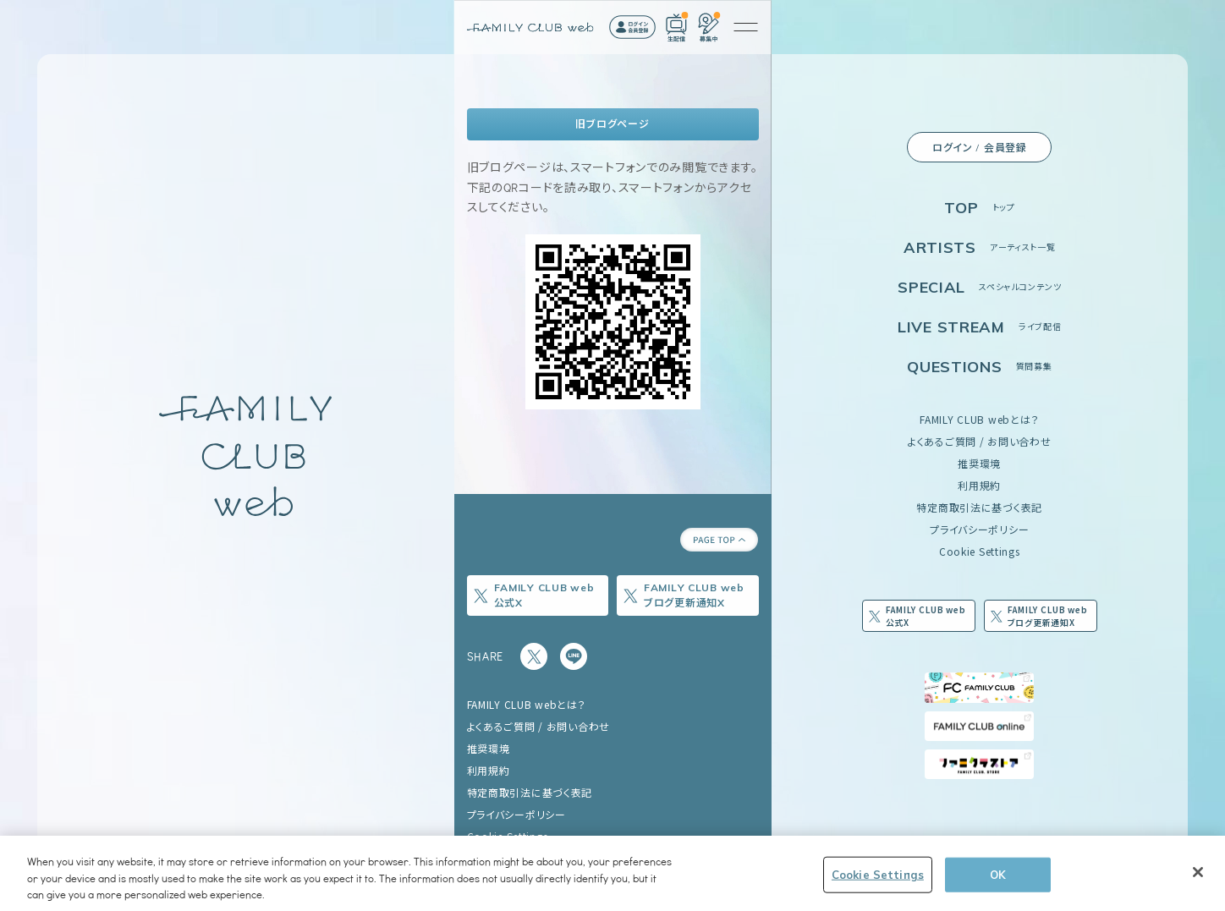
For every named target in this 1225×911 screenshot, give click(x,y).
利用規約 (979, 485)
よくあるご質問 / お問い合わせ (980, 441)
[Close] (1198, 873)
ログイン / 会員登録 (979, 147)
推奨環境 (979, 463)
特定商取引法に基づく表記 (979, 507)
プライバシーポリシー (979, 529)
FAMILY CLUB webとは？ (979, 419)
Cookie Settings (979, 551)
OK (998, 875)
